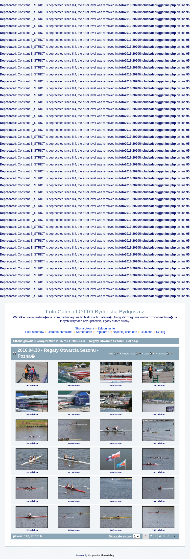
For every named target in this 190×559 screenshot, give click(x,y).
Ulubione (146, 332)
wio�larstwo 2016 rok (52, 341)
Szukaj (160, 332)
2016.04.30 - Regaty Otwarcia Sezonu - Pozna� (104, 341)
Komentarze (84, 332)
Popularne (102, 332)
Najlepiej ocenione (125, 332)
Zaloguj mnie (106, 328)
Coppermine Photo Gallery (101, 555)
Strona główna (84, 328)
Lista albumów (34, 332)
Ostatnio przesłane (60, 332)
